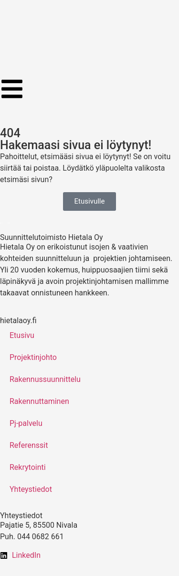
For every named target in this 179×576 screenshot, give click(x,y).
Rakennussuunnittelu (45, 379)
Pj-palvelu (26, 423)
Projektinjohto (33, 357)
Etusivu (22, 335)
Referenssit (29, 445)
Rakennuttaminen (39, 401)
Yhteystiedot (31, 489)
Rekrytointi (28, 467)
